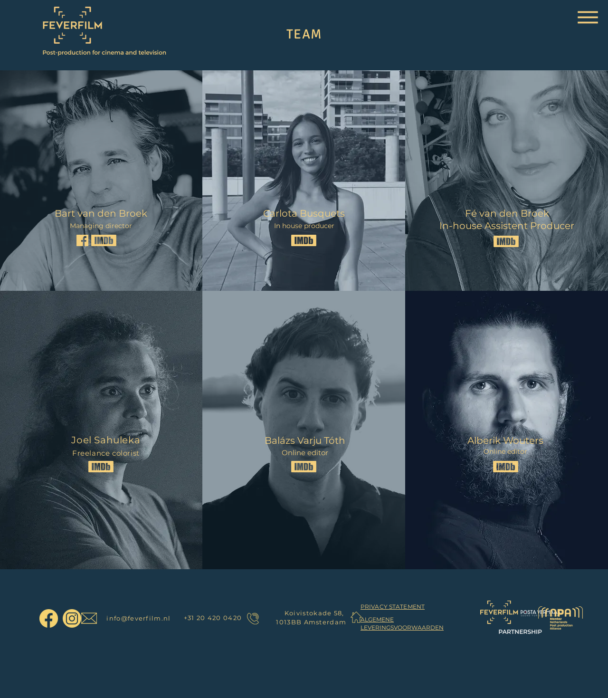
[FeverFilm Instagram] (72, 618)
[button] (587, 17)
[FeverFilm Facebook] (48, 618)
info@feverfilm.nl (138, 618)
